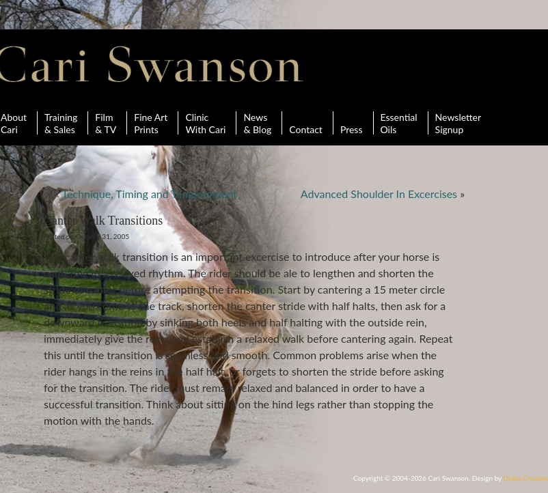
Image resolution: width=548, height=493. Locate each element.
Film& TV (105, 123)
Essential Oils (399, 123)
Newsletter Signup (458, 123)
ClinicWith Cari (205, 123)
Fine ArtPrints (150, 123)
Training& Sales (60, 123)
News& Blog (257, 123)
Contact (306, 123)
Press (351, 123)
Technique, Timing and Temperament (148, 193)
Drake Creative (526, 478)
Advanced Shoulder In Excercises (379, 193)
